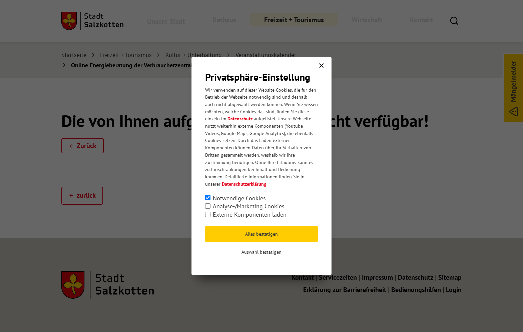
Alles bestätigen (261, 234)
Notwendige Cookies (239, 198)
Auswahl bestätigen (261, 252)
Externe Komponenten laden (250, 214)
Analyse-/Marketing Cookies (249, 206)
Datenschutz (239, 119)
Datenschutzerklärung (244, 184)
